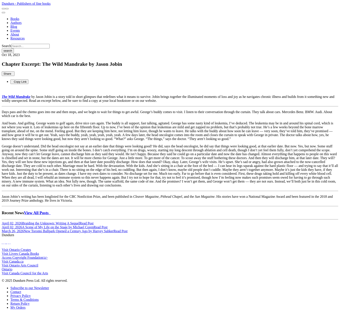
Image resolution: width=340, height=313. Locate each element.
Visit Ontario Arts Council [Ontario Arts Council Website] (20, 265)
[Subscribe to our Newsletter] (29, 288)
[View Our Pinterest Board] (8, 242)
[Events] (15, 30)
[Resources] (17, 38)
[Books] (14, 19)
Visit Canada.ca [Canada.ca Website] (12, 261)
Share (8, 73)
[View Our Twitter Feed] (3, 242)
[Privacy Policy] (20, 296)
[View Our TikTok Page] (5, 242)
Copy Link (19, 81)
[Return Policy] (19, 303)
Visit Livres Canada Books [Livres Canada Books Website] (20, 253)
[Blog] (13, 26)
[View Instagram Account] (6, 242)
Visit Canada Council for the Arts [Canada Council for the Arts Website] (25, 273)
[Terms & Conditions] (24, 299)
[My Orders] (18, 307)
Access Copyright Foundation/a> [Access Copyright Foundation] (25, 257)
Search (6, 46)
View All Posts (37, 213)
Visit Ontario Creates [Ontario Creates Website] (16, 250)
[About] (14, 34)
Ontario (7, 269)
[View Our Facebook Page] (2, 242)
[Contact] (15, 292)
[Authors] (16, 23)
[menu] (3, 12)
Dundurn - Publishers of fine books (26, 3)
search (7, 50)
